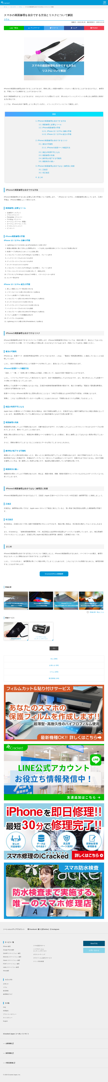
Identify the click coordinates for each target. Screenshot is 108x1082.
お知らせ (5, 984)
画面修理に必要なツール (52, 124)
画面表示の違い (48, 161)
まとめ (40, 177)
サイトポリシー (7, 1017)
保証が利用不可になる (51, 152)
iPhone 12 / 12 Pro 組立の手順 (59, 134)
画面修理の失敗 (48, 155)
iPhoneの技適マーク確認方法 (58, 148)
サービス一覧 (9, 942)
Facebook (32, 929)
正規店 (45, 170)
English (5, 1021)
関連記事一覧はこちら (97, 612)
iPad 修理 (6, 970)
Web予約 (94, 943)
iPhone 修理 (6, 946)
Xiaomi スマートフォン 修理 (11, 960)
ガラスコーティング (39, 954)
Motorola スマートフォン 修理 (12, 957)
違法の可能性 (47, 144)
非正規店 (45, 173)
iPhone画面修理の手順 (51, 128)
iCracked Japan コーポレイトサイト (16, 1034)
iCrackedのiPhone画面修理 (54, 574)
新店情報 (5, 990)
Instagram (54, 929)
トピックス (8, 979)
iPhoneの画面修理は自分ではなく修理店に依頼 (56, 166)
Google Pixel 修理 (8, 950)
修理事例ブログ (7, 994)
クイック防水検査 (38, 961)
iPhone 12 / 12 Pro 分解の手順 (59, 131)
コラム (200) (54, 672)
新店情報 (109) (54, 678)
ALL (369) (54, 659)
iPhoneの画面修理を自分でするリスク (53, 140)
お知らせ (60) (54, 665)
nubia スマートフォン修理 (11, 967)
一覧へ (54, 648)
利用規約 (5, 1010)
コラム (5, 987)
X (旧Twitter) (43, 929)
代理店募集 (9, 1063)
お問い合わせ (94, 950)
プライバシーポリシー (9, 1014)
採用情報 (8, 1053)
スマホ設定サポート (39, 945)
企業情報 (8, 1043)
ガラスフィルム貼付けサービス (42, 958)
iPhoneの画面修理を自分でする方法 (52, 121)
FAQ (4, 1007)
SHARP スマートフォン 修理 (11, 953)
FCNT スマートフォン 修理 (11, 964)
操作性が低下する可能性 (52, 158)
